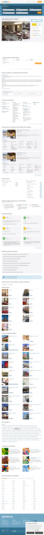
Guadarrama (6, 424)
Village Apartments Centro (13, 291)
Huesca (34, 483)
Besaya (10, 308)
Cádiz (13, 478)
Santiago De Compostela (5, 496)
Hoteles (3, 17)
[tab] (22, 247)
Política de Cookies (16, 529)
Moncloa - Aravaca (11, 426)
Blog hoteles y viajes (26, 513)
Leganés (33, 424)
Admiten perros (4, 277)
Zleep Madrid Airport (12, 337)
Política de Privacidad (21, 529)
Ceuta (34, 478)
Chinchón (32, 421)
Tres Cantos (9, 432)
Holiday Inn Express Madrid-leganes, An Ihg (14, 389)
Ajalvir (17, 418)
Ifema (19, 424)
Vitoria (13, 501)
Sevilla (23, 496)
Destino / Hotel (4, 8)
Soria (34, 496)
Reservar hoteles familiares (34, 442)
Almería (34, 473)
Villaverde (9, 434)
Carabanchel (12, 421)
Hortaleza (10, 424)
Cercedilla (21, 421)
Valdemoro (15, 432)
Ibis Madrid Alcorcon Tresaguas (34, 371)
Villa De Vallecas (29, 432)
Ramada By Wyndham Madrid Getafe (35, 363)
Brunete (9, 421)
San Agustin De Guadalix (16, 429)
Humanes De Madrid (15, 424)
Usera (12, 432)
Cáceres (3, 478)
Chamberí (28, 421)
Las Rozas (26, 424)
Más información (28, 61)
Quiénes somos (4, 513)
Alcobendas (25, 418)
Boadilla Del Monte (4, 421)
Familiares (11, 277)
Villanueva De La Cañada (35, 432)
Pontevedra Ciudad (4, 493)
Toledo (23, 498)
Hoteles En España (7, 17)
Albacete (13, 473)
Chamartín (25, 421)
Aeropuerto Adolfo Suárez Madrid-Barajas (10, 418)
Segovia (13, 496)
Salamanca (13, 493)
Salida (31, 8)
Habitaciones (23, 61)
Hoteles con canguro (13, 459)
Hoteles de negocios (33, 459)
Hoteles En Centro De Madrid (20, 17)
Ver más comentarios (38, 240)
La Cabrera (22, 424)
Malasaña (40, 424)
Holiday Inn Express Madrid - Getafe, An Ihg (35, 355)
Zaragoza (34, 501)
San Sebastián (25, 493)
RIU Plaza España (11, 363)
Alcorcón (29, 418)
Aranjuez (35, 418)
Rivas (5, 429)
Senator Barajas (11, 371)
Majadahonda (36, 424)
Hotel (14, 61)
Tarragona (3, 498)
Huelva (24, 483)
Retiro (3, 429)
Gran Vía (3, 424)
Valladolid (3, 501)
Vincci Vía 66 (32, 308)
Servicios (18, 61)
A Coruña (3, 473)
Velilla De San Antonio (20, 432)
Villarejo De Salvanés (4, 434)
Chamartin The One (33, 337)
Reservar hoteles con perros (14, 450)
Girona (3, 483)
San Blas (21, 429)
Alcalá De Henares (21, 418)
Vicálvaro (25, 432)
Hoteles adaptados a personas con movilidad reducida (35, 451)
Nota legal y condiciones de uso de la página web (7, 529)
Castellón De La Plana (26, 478)
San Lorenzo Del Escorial (34, 429)
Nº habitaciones (4, 11)
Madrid (3, 418)
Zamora (24, 501)
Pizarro (10, 317)
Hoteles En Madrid (13, 17)
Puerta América (11, 354)
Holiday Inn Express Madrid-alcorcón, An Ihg (35, 398)
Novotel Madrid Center (33, 380)
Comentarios (39, 24)
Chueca (35, 421)
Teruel (13, 498)
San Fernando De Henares (26, 429)
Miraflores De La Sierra (5, 426)
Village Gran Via (32, 291)
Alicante (24, 473)
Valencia (34, 498)
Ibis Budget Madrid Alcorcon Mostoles (15, 397)
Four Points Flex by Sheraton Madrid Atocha (35, 406)
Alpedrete (32, 418)
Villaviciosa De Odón (14, 434)
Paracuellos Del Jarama (29, 426)
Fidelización (14, 513)
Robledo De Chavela (9, 429)
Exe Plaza (31, 388)
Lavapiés (29, 424)
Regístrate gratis (7, 201)
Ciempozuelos (38, 421)
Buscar (39, 12)
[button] (39, 1)
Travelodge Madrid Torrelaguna (13, 380)
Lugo (2, 488)
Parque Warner (37, 426)
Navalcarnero (23, 426)
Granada (13, 483)
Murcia (34, 488)
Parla (33, 426)
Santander (34, 493)
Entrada (18, 8)
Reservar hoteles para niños (14, 442)
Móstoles (15, 426)
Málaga (24, 488)
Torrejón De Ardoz (4, 432)
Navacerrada (19, 426)
